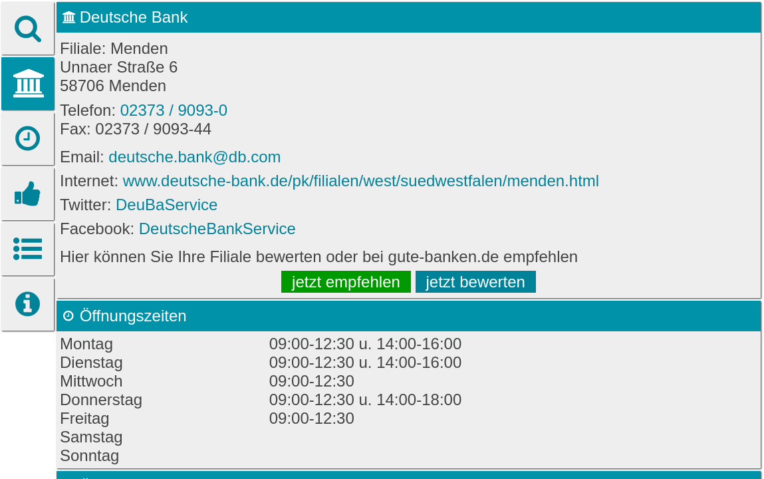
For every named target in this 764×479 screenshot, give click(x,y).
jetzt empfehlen (346, 282)
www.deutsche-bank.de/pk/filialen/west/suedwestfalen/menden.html (361, 181)
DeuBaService (166, 205)
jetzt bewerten (475, 282)
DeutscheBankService (217, 229)
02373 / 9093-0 (173, 110)
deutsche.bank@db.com (194, 157)
